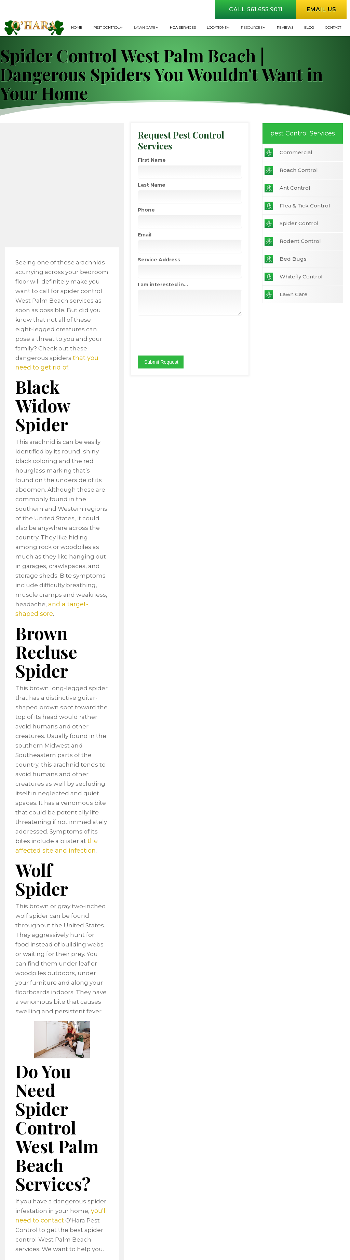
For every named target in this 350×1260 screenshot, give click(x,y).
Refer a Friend (275, 1127)
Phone (284, 221)
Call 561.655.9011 (256, 9)
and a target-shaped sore (175, 490)
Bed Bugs (37, 265)
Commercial (40, 159)
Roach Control (43, 177)
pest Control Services (44, 137)
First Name (290, 171)
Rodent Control (45, 248)
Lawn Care (145, 27)
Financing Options (160, 1114)
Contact (333, 27)
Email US (312, 1014)
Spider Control (43, 230)
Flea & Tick (150, 1127)
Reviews (285, 27)
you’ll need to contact (171, 918)
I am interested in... (301, 295)
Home (76, 27)
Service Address (297, 270)
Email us (321, 9)
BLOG (309, 27)
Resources (251, 27)
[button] (108, 27)
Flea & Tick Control (49, 212)
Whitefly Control (45, 283)
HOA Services (183, 27)
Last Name (290, 196)
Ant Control (39, 194)
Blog (200, 1114)
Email (283, 246)
